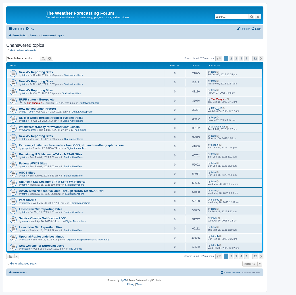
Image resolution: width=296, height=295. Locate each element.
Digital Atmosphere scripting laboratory (88, 239)
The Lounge (79, 130)
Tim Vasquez (34, 103)
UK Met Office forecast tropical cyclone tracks (51, 117)
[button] (218, 58)
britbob (26, 239)
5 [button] (246, 58)
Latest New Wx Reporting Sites (40, 209)
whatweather (29, 130)
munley (26, 203)
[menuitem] (29, 28)
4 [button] (241, 58)
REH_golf (27, 111)
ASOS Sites (27, 172)
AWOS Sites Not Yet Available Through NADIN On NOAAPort (61, 191)
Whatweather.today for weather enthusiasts (49, 127)
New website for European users (42, 245)
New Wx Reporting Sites (36, 72)
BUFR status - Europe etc (36, 99)
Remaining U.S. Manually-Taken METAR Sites (50, 154)
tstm (24, 75)
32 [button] (255, 58)
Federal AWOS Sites (33, 163)
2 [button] (231, 58)
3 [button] (236, 58)
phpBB (123, 280)
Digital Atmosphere (89, 103)
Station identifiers (73, 75)
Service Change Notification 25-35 (43, 218)
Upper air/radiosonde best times (41, 236)
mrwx (25, 221)
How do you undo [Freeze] (37, 108)
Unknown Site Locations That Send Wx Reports (52, 181)
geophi (26, 148)
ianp (24, 120)
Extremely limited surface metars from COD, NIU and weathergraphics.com (71, 145)
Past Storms (27, 200)
